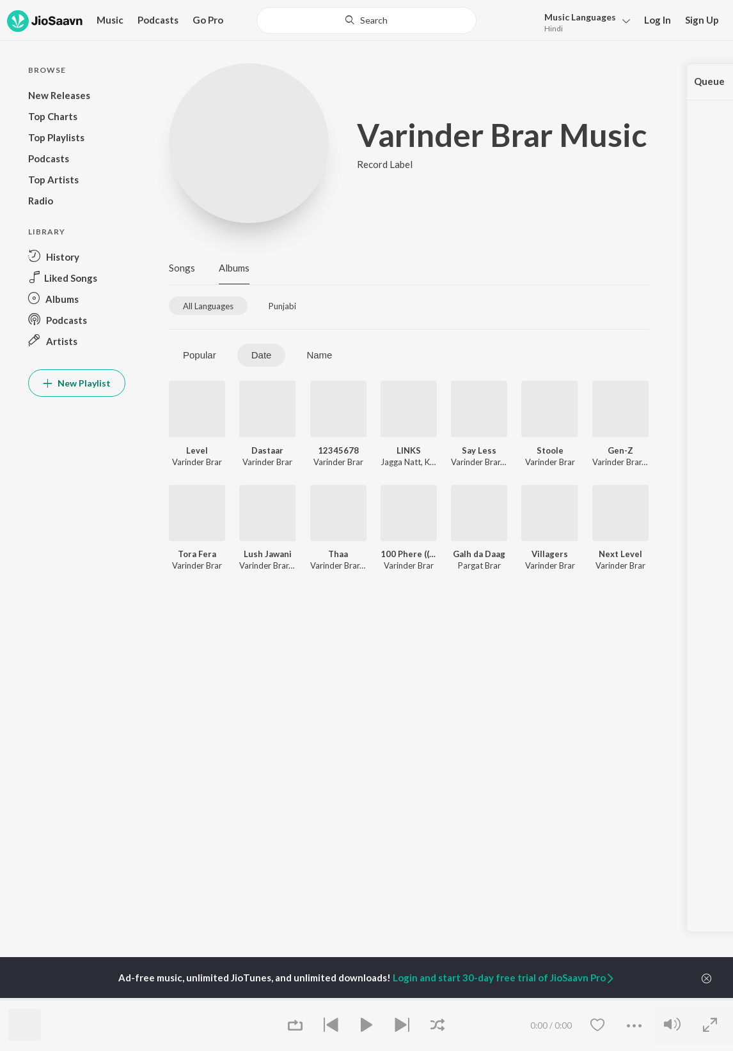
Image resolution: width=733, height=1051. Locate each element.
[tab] (208, 305)
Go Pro (208, 20)
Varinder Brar (197, 462)
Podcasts (158, 20)
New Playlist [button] (77, 383)
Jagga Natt (401, 462)
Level (197, 450)
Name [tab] (319, 354)
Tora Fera (197, 554)
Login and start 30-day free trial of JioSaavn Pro (504, 977)
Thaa (338, 554)
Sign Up (702, 20)
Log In (657, 20)
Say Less (479, 450)
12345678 (338, 450)
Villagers (550, 554)
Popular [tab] (199, 354)
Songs (182, 267)
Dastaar (267, 450)
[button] (583, 21)
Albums (234, 267)
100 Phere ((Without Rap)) (409, 554)
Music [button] (110, 20)
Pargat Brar (479, 565)
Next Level (620, 554)
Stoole (550, 450)
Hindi (553, 28)
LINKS (409, 450)
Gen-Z (620, 450)
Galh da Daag (479, 554)
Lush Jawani (268, 554)
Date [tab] (261, 354)
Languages (580, 17)
